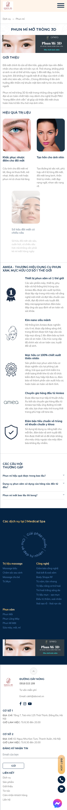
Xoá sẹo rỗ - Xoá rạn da (41, 603)
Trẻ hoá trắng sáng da (41, 590)
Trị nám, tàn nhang (39, 581)
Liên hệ (6, 799)
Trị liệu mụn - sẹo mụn (40, 594)
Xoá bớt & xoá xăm (39, 572)
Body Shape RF (37, 577)
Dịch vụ (7, 18)
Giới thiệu (8, 786)
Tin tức (6, 790)
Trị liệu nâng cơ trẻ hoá (41, 585)
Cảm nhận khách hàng (15, 795)
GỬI (13, 765)
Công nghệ (35, 563)
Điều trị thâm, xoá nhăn (41, 599)
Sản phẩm (8, 782)
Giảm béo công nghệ (40, 568)
